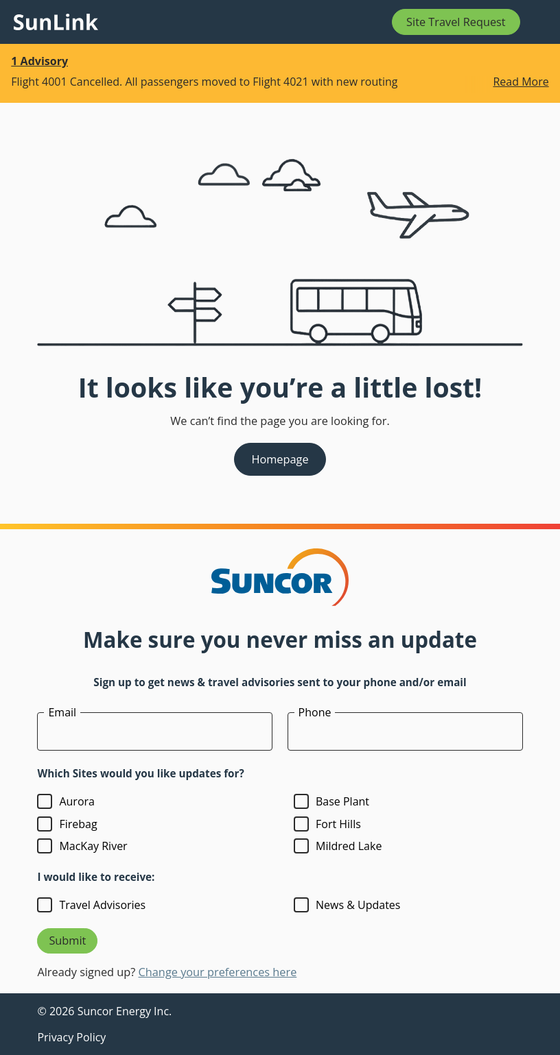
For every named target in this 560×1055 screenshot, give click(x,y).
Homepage (279, 459)
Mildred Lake (349, 845)
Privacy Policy (71, 1037)
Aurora (77, 801)
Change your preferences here (218, 972)
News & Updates (358, 904)
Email (62, 712)
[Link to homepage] (56, 22)
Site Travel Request (456, 21)
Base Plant (342, 801)
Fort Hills (338, 824)
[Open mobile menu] (538, 21)
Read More (520, 82)
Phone (315, 712)
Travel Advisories (102, 904)
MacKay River (93, 845)
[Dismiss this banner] (541, 62)
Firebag (78, 824)
